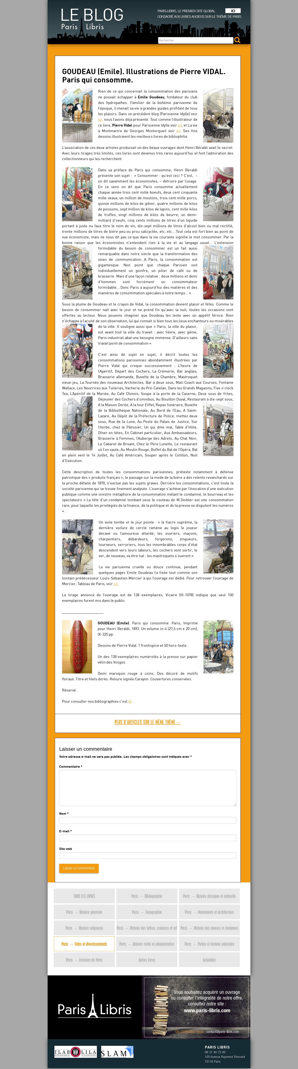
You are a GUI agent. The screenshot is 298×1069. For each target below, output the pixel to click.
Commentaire (70, 766)
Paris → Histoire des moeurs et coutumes (209, 928)
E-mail (64, 831)
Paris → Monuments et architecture (209, 912)
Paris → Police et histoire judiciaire (209, 944)
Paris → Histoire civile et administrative (146, 944)
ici (180, 125)
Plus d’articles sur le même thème (148, 722)
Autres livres (147, 960)
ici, (100, 119)
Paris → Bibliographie (146, 896)
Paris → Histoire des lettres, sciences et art (147, 928)
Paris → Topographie (147, 912)
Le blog (92, 20)
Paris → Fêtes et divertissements (84, 944)
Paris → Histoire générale (84, 912)
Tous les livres (84, 896)
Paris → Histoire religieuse (84, 928)
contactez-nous (191, 1032)
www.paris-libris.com (207, 1011)
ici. (116, 583)
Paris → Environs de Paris (84, 960)
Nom (62, 813)
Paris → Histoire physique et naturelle (209, 896)
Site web (65, 848)
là (129, 701)
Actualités (209, 960)
